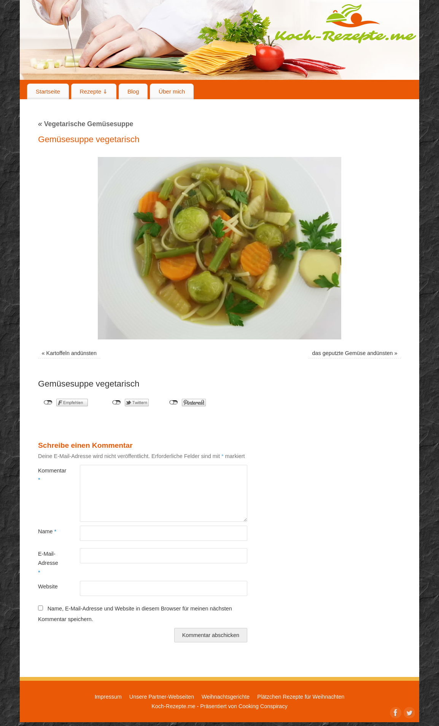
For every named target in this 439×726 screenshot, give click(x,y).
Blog (133, 91)
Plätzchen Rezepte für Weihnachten (300, 697)
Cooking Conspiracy (263, 706)
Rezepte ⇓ (94, 91)
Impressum (108, 697)
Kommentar (48, 475)
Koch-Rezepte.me (345, 23)
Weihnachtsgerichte (226, 697)
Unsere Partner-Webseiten (161, 697)
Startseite (48, 91)
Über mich (172, 91)
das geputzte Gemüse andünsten (352, 353)
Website (48, 586)
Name (47, 531)
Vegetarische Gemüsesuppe (85, 124)
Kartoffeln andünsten (71, 353)
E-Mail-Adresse (48, 563)
